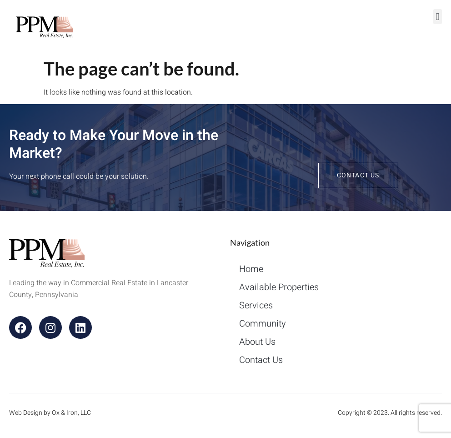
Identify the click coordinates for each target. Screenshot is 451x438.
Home (251, 269)
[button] (437, 16)
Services (256, 305)
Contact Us (261, 360)
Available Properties (279, 287)
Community (262, 323)
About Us (257, 341)
